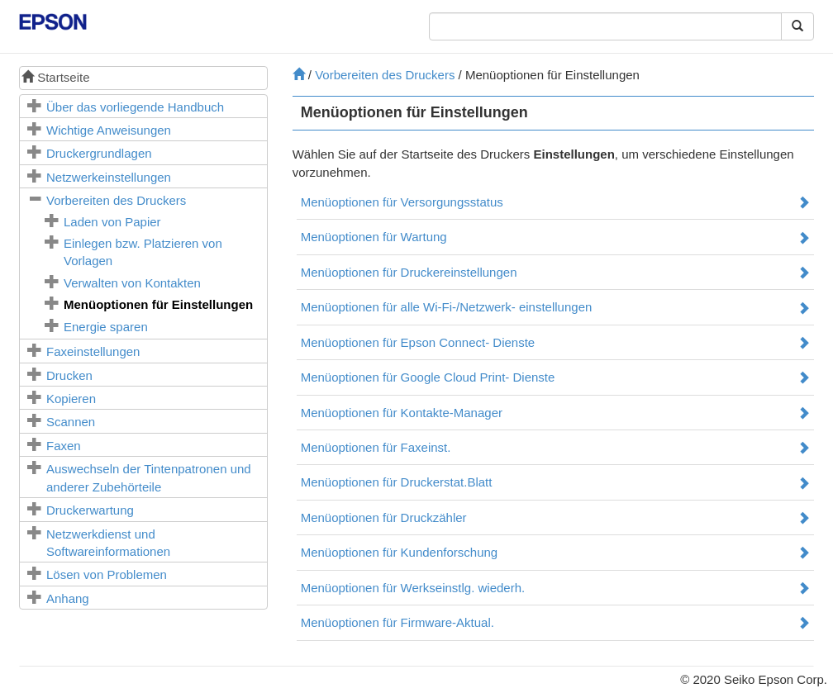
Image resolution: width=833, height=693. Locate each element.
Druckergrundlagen (99, 153)
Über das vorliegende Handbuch (135, 107)
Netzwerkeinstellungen (108, 177)
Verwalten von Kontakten (132, 283)
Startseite (55, 77)
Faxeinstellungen (93, 351)
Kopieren (71, 399)
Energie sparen (106, 327)
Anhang (67, 598)
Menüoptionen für (158, 304)
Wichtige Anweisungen (108, 130)
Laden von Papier (112, 222)
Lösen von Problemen (106, 574)
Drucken (69, 375)
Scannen (70, 422)
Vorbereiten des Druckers (116, 200)
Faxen (63, 446)
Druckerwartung (90, 510)
